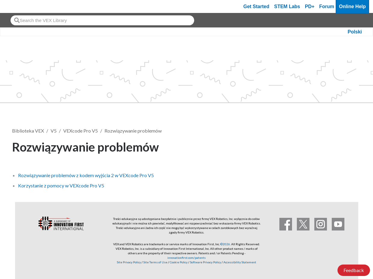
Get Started (256, 6)
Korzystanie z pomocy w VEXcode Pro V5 (61, 185)
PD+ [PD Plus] (310, 6)
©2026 (225, 244)
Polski (355, 31)
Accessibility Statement (239, 262)
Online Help (352, 6)
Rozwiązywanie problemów (133, 130)
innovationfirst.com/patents (186, 257)
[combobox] (102, 20)
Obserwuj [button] (343, 146)
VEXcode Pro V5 (80, 130)
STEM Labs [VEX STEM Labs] (287, 6)
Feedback (353, 270)
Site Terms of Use (155, 262)
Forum (326, 6)
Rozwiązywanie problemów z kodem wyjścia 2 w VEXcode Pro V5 (86, 175)
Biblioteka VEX (28, 130)
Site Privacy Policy (129, 262)
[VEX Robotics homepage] (16, 6)
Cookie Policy (179, 262)
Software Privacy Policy (205, 262)
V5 (54, 130)
